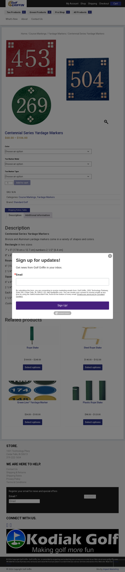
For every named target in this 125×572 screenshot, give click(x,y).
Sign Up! (62, 305)
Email (19, 274)
